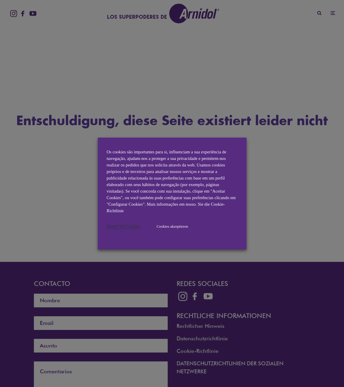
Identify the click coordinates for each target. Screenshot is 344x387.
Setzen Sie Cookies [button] (123, 226)
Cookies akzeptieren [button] (172, 226)
